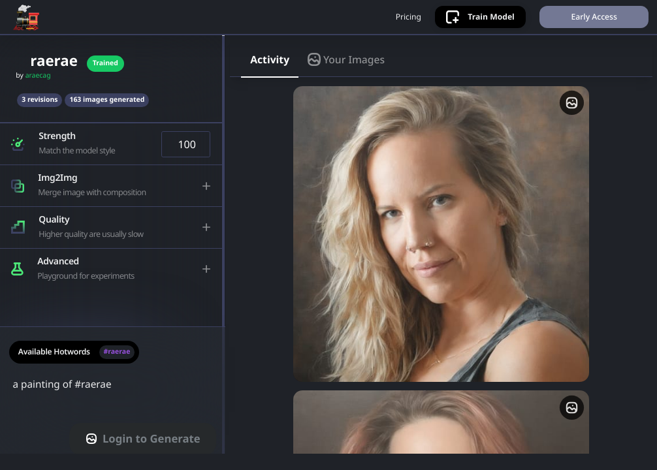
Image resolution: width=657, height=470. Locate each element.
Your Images (346, 74)
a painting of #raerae (112, 407)
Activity (269, 74)
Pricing (403, 24)
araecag (38, 90)
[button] (112, 159)
